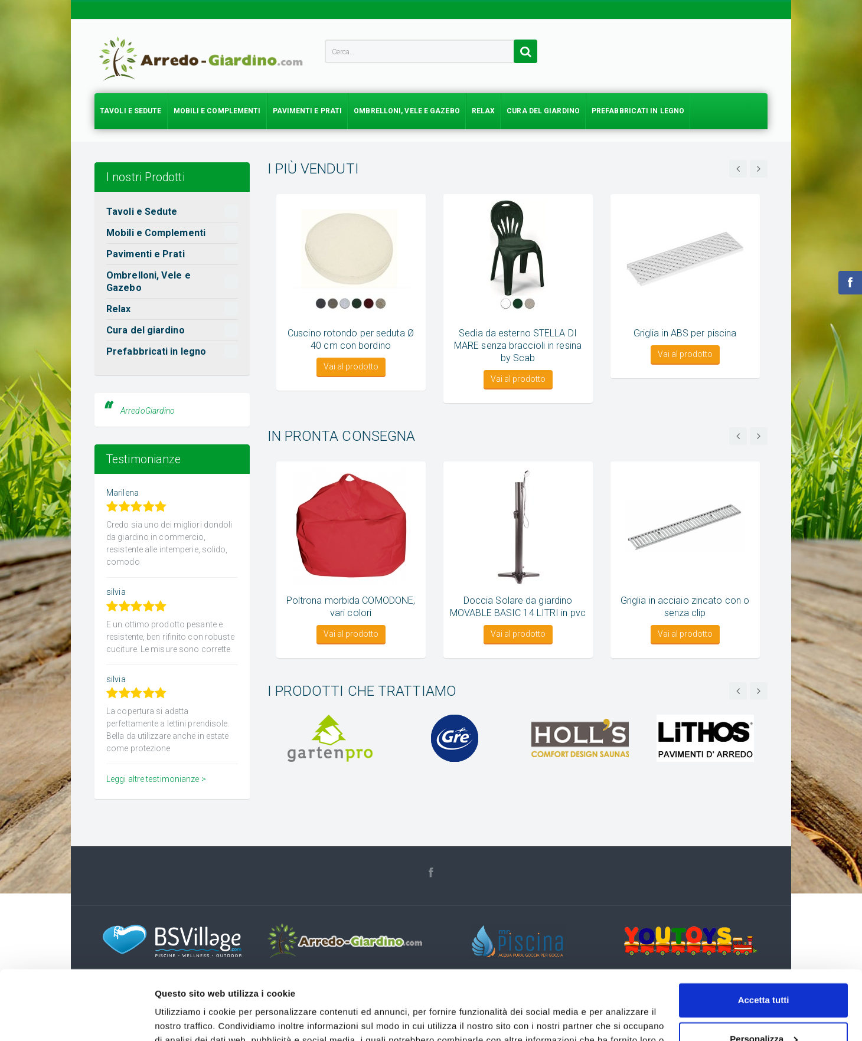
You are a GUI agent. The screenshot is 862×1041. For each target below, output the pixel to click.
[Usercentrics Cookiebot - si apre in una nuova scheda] (76, 1018)
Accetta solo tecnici (763, 1008)
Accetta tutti (763, 931)
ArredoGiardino (147, 410)
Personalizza (764, 969)
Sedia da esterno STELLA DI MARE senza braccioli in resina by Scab (518, 346)
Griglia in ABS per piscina (685, 333)
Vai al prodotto (351, 366)
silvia (116, 592)
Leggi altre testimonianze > (156, 779)
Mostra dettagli (186, 1018)
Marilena (122, 492)
